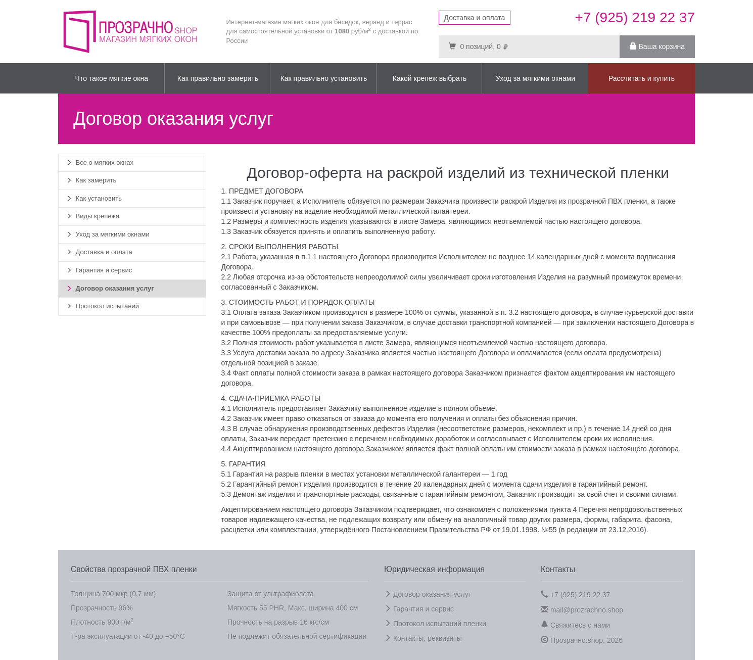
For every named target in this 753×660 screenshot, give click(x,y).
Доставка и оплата (474, 18)
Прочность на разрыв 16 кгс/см (278, 622)
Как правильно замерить (217, 78)
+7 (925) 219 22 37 (575, 594)
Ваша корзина (657, 46)
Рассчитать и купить (641, 78)
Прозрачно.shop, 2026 (582, 640)
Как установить (94, 198)
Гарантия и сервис (99, 270)
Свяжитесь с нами (575, 625)
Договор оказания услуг (110, 288)
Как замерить (91, 180)
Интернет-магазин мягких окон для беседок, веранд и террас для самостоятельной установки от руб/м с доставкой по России (322, 31)
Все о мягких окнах (99, 162)
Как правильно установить (323, 78)
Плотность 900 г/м (102, 621)
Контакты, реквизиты (423, 638)
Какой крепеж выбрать (429, 78)
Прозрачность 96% (102, 608)
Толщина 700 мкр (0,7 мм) (113, 594)
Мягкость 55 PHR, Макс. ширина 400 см (292, 608)
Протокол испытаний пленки (435, 624)
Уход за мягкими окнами (535, 78)
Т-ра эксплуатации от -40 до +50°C (128, 636)
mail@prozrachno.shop (582, 609)
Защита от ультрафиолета (270, 594)
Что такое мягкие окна (111, 78)
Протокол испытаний (102, 306)
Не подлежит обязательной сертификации (296, 636)
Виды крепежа (92, 216)
